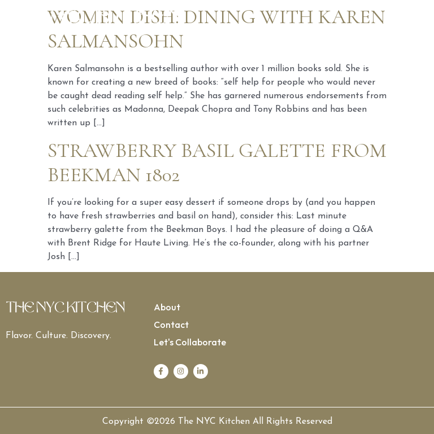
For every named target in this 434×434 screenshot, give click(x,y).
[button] (322, 19)
